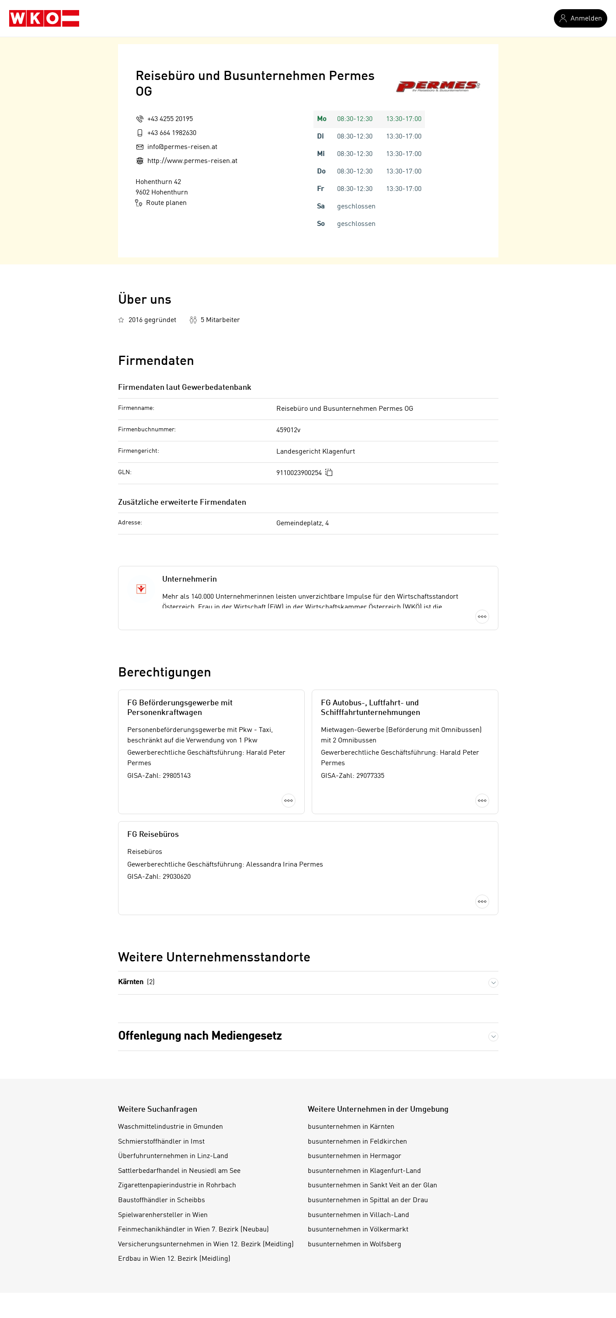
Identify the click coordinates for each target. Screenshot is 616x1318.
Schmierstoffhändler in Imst (161, 1141)
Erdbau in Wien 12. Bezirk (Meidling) (174, 1259)
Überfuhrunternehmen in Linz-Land (173, 1156)
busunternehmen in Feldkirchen (357, 1141)
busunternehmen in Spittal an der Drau (368, 1200)
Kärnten (136, 982)
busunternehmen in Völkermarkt (358, 1229)
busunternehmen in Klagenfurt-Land (364, 1171)
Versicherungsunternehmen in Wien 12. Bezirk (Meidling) (206, 1244)
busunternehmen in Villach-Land (358, 1215)
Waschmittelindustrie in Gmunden (170, 1127)
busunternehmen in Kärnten (351, 1127)
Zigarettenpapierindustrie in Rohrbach (177, 1185)
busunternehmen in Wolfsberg (354, 1244)
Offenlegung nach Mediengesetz (200, 1036)
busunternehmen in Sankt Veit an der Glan (372, 1185)
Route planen (161, 202)
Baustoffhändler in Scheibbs (161, 1200)
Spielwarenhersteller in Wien (163, 1215)
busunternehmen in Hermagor (354, 1156)
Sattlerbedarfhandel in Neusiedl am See (179, 1171)
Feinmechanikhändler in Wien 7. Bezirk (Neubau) (193, 1229)
